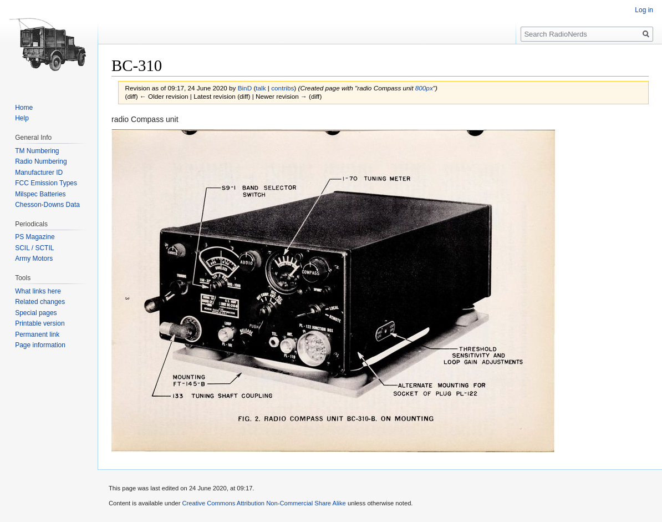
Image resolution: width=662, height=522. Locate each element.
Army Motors (34, 258)
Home (24, 108)
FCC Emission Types (46, 183)
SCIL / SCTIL (34, 248)
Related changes (40, 302)
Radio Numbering (41, 161)
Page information (40, 345)
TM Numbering (37, 151)
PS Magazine (34, 237)
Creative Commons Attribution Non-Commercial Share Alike (263, 503)
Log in (644, 10)
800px (424, 88)
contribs (282, 88)
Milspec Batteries (40, 194)
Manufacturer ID (39, 172)
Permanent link (37, 334)
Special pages (36, 313)
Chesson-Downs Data (47, 205)
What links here (38, 291)
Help (22, 118)
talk (261, 88)
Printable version (39, 323)
